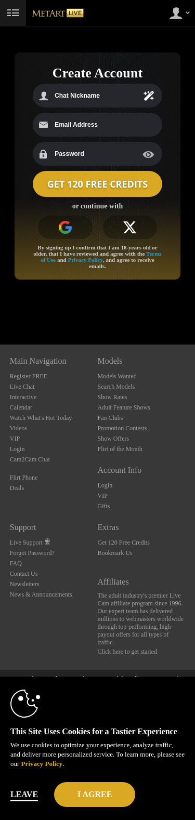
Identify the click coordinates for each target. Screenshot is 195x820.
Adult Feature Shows (124, 407)
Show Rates (112, 397)
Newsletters (25, 584)
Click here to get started (128, 651)
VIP (15, 438)
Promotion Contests (122, 428)
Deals (17, 488)
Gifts (104, 506)
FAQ (16, 563)
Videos (18, 428)
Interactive (23, 397)
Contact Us (24, 573)
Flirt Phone (24, 477)
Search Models (116, 386)
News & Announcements (41, 594)
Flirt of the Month (120, 449)
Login (17, 449)
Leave (24, 794)
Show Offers (113, 438)
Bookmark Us (115, 553)
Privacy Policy (85, 260)
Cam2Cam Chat (30, 459)
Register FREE (28, 376)
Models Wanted (117, 376)
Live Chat (22, 386)
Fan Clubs (110, 417)
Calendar (21, 407)
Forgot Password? (32, 553)
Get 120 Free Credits (124, 542)
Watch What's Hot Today (41, 417)
